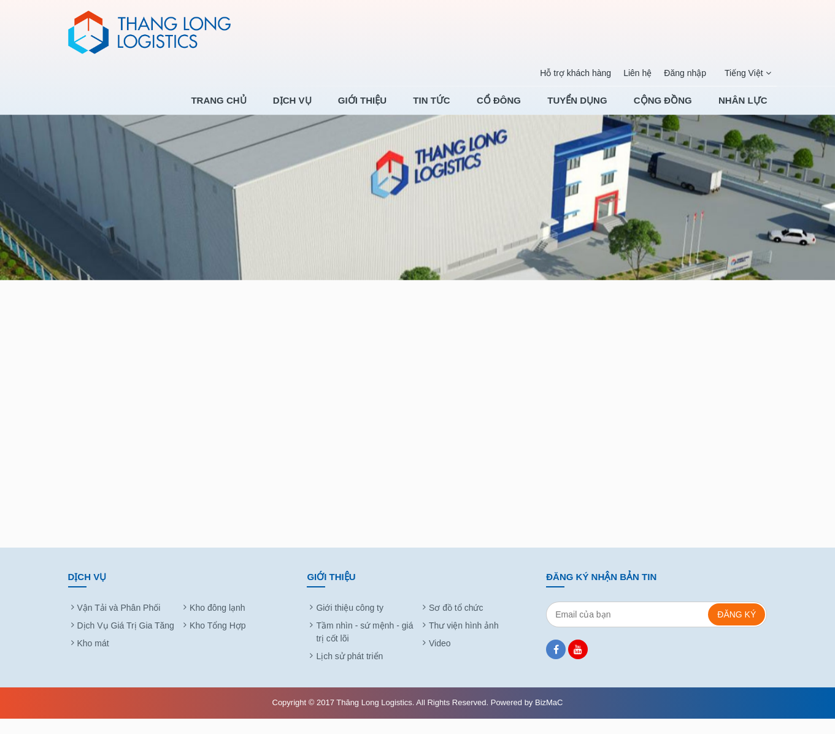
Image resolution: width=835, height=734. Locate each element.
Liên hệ (637, 73)
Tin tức (463, 108)
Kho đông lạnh (217, 623)
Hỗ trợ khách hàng (574, 73)
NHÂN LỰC (743, 108)
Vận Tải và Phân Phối (119, 623)
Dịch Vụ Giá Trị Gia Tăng (125, 641)
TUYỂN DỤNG (593, 108)
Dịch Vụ (341, 108)
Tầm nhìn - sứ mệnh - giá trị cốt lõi (364, 647)
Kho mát (93, 658)
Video (440, 658)
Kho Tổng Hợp (217, 641)
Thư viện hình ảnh (464, 641)
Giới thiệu (403, 108)
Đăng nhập (684, 73)
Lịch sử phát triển (349, 671)
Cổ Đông (523, 108)
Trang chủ (275, 108)
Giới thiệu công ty (349, 623)
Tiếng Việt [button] (747, 73)
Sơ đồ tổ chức (456, 623)
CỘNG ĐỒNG (671, 108)
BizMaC (549, 717)
